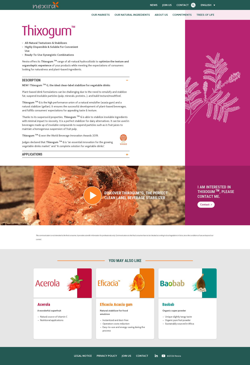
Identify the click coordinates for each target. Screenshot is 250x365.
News (153, 5)
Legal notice (83, 355)
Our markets (100, 14)
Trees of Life (205, 14)
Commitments (182, 14)
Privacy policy (107, 355)
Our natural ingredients (132, 14)
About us (161, 14)
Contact (182, 5)
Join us (167, 5)
